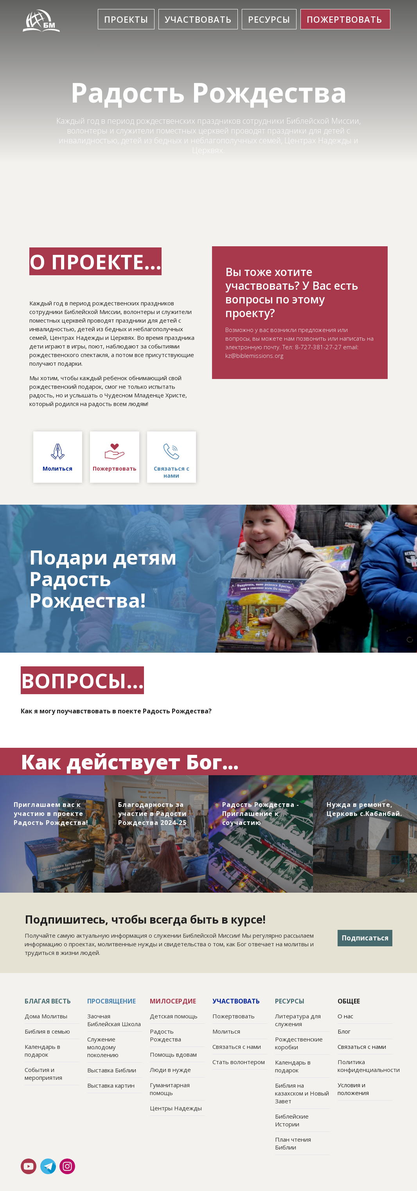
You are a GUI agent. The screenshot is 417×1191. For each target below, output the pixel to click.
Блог (344, 1031)
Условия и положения (353, 1089)
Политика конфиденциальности (365, 1066)
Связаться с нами (362, 1046)
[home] (42, 20)
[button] (126, 19)
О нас (345, 1016)
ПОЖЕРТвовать (344, 19)
